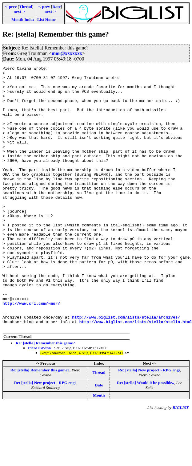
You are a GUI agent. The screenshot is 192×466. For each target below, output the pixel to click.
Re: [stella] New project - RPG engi (149, 422)
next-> (19, 11)
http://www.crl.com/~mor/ (31, 351)
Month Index (22, 19)
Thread (25, 6)
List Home (46, 19)
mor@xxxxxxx (67, 53)
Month (99, 447)
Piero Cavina (39, 400)
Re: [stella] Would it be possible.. (145, 435)
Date (56, 6)
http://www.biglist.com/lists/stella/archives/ (126, 367)
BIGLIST (180, 460)
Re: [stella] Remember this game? (45, 395)
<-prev (11, 6)
